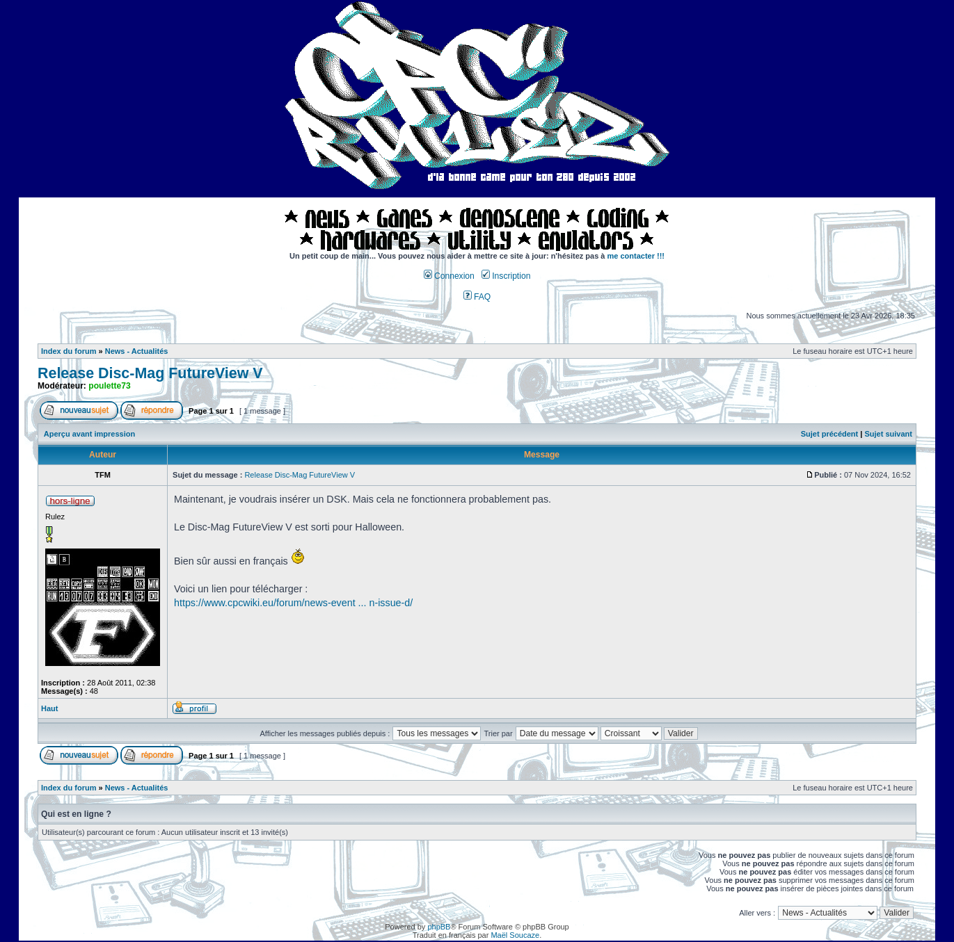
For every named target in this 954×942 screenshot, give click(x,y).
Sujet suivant (888, 434)
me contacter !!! (636, 256)
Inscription (506, 276)
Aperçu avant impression (89, 434)
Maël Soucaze (515, 935)
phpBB (438, 927)
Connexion (449, 276)
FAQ (477, 297)
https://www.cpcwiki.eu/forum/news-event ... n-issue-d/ (293, 602)
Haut (49, 708)
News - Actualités (136, 351)
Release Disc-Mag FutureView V (150, 373)
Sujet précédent (830, 434)
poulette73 (109, 386)
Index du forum (68, 351)
